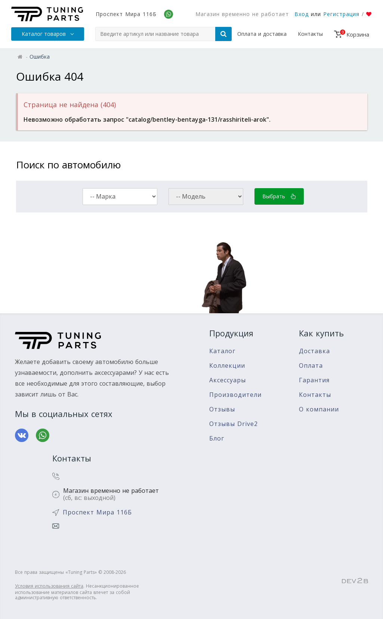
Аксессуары (227, 380)
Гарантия (314, 380)
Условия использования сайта (49, 586)
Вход (301, 14)
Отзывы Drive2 (233, 423)
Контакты (310, 33)
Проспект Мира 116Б (126, 14)
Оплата (311, 365)
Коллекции (227, 365)
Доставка (314, 351)
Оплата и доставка (262, 33)
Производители (235, 394)
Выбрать (279, 196)
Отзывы (222, 409)
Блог (216, 438)
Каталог (222, 351)
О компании (319, 409)
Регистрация (341, 14)
